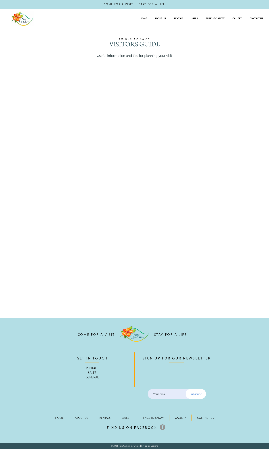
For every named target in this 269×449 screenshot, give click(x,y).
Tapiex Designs (151, 445)
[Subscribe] (196, 394)
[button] (160, 19)
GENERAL (92, 377)
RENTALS (92, 368)
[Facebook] (162, 427)
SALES (92, 372)
